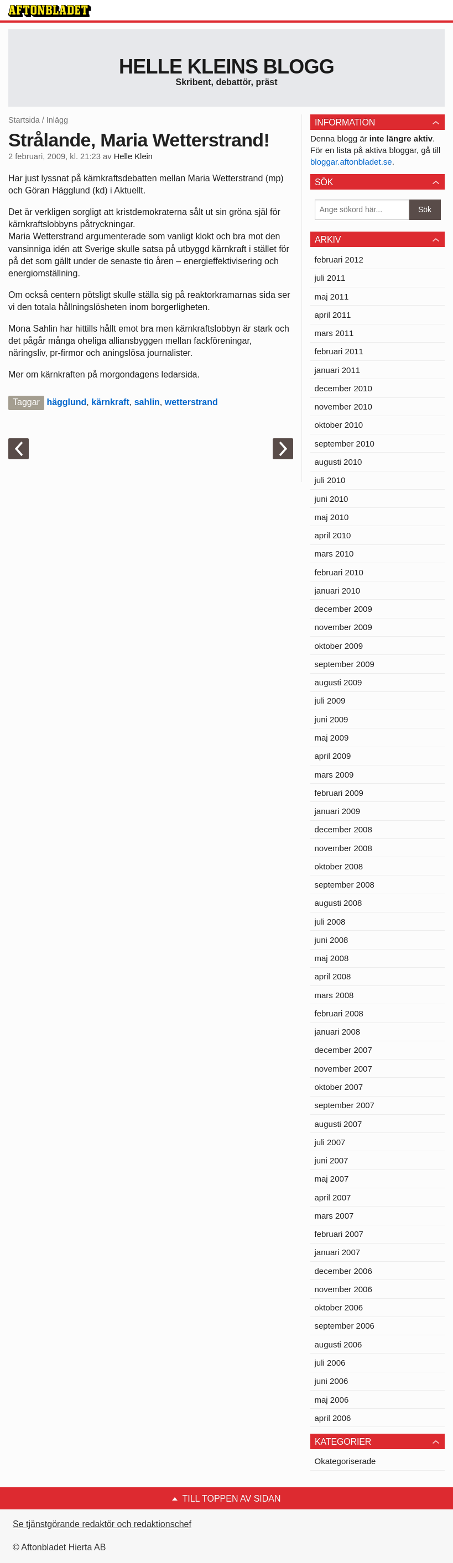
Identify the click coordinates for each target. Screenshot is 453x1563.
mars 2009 (334, 774)
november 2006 (343, 1289)
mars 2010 (334, 553)
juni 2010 (331, 498)
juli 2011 (330, 277)
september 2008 (344, 884)
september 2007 (344, 1105)
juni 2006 (331, 1381)
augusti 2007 (338, 1124)
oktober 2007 (339, 1087)
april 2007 (333, 1197)
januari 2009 (338, 811)
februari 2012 (339, 259)
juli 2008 (330, 921)
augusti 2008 (338, 903)
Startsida (24, 120)
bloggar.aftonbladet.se (351, 161)
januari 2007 (338, 1252)
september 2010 (344, 443)
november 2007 (343, 1068)
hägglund (66, 402)
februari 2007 (339, 1234)
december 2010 (343, 388)
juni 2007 (331, 1160)
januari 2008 (338, 1031)
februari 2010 (339, 572)
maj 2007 (332, 1178)
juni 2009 (331, 719)
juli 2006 (330, 1362)
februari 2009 (339, 793)
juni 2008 (331, 940)
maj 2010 (332, 517)
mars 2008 (334, 995)
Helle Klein (133, 156)
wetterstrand (191, 402)
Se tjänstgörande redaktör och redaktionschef (102, 1524)
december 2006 (343, 1271)
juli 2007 (330, 1142)
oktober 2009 (339, 646)
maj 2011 (332, 296)
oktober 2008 (339, 866)
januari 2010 (338, 590)
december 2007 (343, 1050)
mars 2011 (334, 333)
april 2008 (333, 976)
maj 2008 (332, 958)
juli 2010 (330, 480)
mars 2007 (334, 1215)
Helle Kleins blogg (226, 66)
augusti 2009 (338, 682)
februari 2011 (339, 351)
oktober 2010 (339, 424)
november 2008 (343, 848)
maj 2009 (332, 737)
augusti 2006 (338, 1344)
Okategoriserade (345, 1461)
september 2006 (344, 1325)
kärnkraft (110, 402)
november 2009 (343, 627)
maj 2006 (332, 1399)
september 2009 (344, 664)
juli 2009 (330, 700)
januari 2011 (338, 370)
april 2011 (333, 314)
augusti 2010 (338, 461)
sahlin (147, 402)
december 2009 (343, 608)
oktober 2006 (339, 1307)
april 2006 (333, 1418)
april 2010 (333, 535)
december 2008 (343, 829)
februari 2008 (339, 1013)
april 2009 (333, 755)
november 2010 (343, 406)
